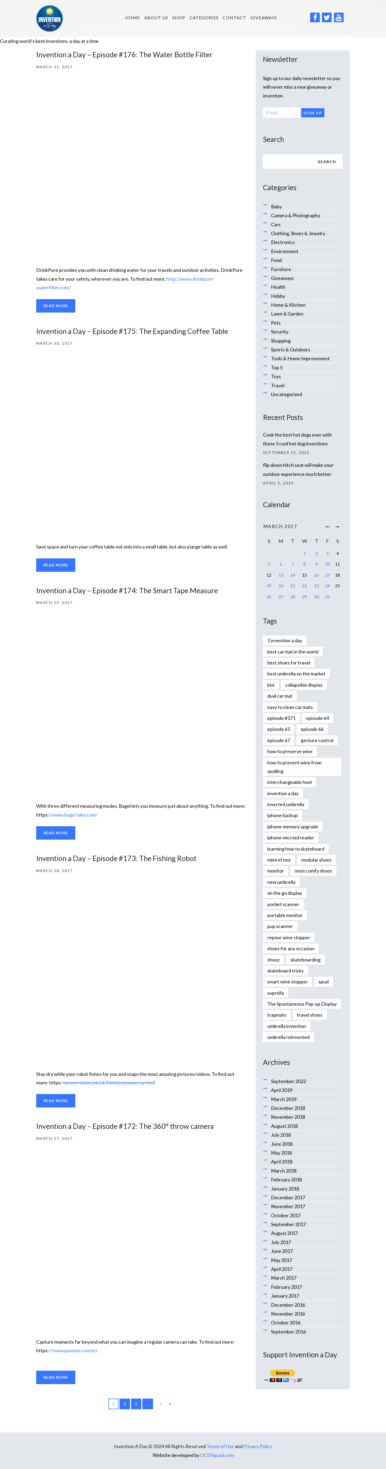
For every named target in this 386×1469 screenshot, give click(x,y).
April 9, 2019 (278, 483)
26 (268, 596)
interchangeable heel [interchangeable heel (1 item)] (289, 782)
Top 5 (277, 367)
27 (281, 596)
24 (327, 585)
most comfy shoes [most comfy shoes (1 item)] (313, 871)
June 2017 (282, 1251)
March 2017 (283, 1278)
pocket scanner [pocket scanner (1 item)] (283, 904)
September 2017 (288, 1224)
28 (292, 596)
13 (281, 574)
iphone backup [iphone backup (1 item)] (282, 815)
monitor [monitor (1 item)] (275, 871)
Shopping (281, 341)
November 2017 (288, 1206)
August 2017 (284, 1233)
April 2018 (281, 1161)
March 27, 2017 (54, 1138)
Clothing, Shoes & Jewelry (298, 233)
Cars (276, 224)
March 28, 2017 (54, 870)
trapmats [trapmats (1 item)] (276, 1015)
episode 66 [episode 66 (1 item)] (312, 729)
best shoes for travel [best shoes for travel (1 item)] (288, 663)
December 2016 (288, 1305)
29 (304, 596)
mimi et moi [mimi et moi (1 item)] (279, 860)
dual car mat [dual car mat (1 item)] (279, 696)
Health (278, 287)
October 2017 (285, 1215)
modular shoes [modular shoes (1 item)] (316, 860)
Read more (55, 305)
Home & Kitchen (288, 305)
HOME (132, 17)
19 (268, 585)
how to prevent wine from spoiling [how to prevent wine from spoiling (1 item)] (294, 767)
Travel (277, 385)
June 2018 (282, 1144)
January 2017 (285, 1296)
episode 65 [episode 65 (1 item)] (278, 729)
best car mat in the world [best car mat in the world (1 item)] (292, 652)
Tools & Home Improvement (300, 358)
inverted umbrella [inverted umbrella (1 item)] (285, 804)
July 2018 (281, 1135)
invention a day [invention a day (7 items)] (283, 793)
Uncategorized (286, 394)
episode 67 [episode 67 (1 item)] (278, 740)
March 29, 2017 (54, 602)
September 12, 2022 (286, 452)
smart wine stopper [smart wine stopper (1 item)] (287, 982)
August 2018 (284, 1126)
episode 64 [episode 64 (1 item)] (317, 718)
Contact (234, 17)
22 (304, 585)
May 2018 (281, 1153)
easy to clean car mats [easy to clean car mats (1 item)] (290, 707)
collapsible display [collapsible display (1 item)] (303, 685)
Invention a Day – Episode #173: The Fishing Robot (116, 858)
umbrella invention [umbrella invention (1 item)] (286, 1026)
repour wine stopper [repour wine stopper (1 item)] (288, 937)
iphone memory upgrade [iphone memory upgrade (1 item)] (292, 826)
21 (292, 585)
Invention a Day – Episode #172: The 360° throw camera (125, 1126)
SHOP (178, 17)
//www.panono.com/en (73, 1350)
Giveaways (263, 17)
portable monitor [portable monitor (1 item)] (285, 915)
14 (292, 574)
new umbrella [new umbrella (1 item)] (281, 882)
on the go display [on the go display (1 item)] (284, 893)
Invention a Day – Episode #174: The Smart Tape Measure (127, 590)
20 (281, 585)
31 (327, 596)
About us (156, 17)
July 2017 (281, 1242)
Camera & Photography (295, 215)
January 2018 (285, 1189)
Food (276, 260)
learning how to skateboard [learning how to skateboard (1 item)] (295, 849)
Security (279, 332)
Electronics (283, 242)
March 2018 (283, 1171)
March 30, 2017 (54, 343)
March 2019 (283, 1099)
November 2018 (288, 1117)
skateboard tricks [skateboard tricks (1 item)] (285, 971)
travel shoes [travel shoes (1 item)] (309, 1015)
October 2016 (285, 1322)
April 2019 (281, 1090)
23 (316, 585)
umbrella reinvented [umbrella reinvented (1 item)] (288, 1037)
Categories (204, 17)
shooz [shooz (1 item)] (273, 960)
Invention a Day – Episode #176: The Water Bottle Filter (124, 54)
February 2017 (286, 1287)
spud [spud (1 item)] (323, 982)
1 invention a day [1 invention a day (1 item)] (284, 640)
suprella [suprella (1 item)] (275, 993)
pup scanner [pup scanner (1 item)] (280, 926)
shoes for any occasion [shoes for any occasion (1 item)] (290, 948)
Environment (284, 251)
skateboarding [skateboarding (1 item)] (305, 960)
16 (316, 574)
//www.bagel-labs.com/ (73, 815)
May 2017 (281, 1260)
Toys (276, 376)
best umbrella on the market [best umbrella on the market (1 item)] (296, 674)
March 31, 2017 (54, 67)
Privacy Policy (257, 1446)
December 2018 (288, 1108)
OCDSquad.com (217, 1455)
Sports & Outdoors (290, 349)
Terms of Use (220, 1446)
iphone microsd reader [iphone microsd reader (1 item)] (290, 837)
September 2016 (288, 1332)
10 (327, 563)
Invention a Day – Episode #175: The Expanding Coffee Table (132, 331)
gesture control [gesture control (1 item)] (317, 740)
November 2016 (288, 1314)
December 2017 (288, 1197)
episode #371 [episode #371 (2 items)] (281, 718)
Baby (276, 206)
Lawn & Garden (287, 314)
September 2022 (288, 1081)
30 (316, 596)
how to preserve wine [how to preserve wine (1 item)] (290, 751)
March (280, 526)
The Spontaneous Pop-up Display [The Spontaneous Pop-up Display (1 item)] (302, 1004)
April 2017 (281, 1269)
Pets (276, 323)
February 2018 (286, 1179)
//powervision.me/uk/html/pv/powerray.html (108, 1082)
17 (327, 574)
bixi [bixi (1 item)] (270, 685)
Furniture (281, 269)
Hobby (278, 296)
